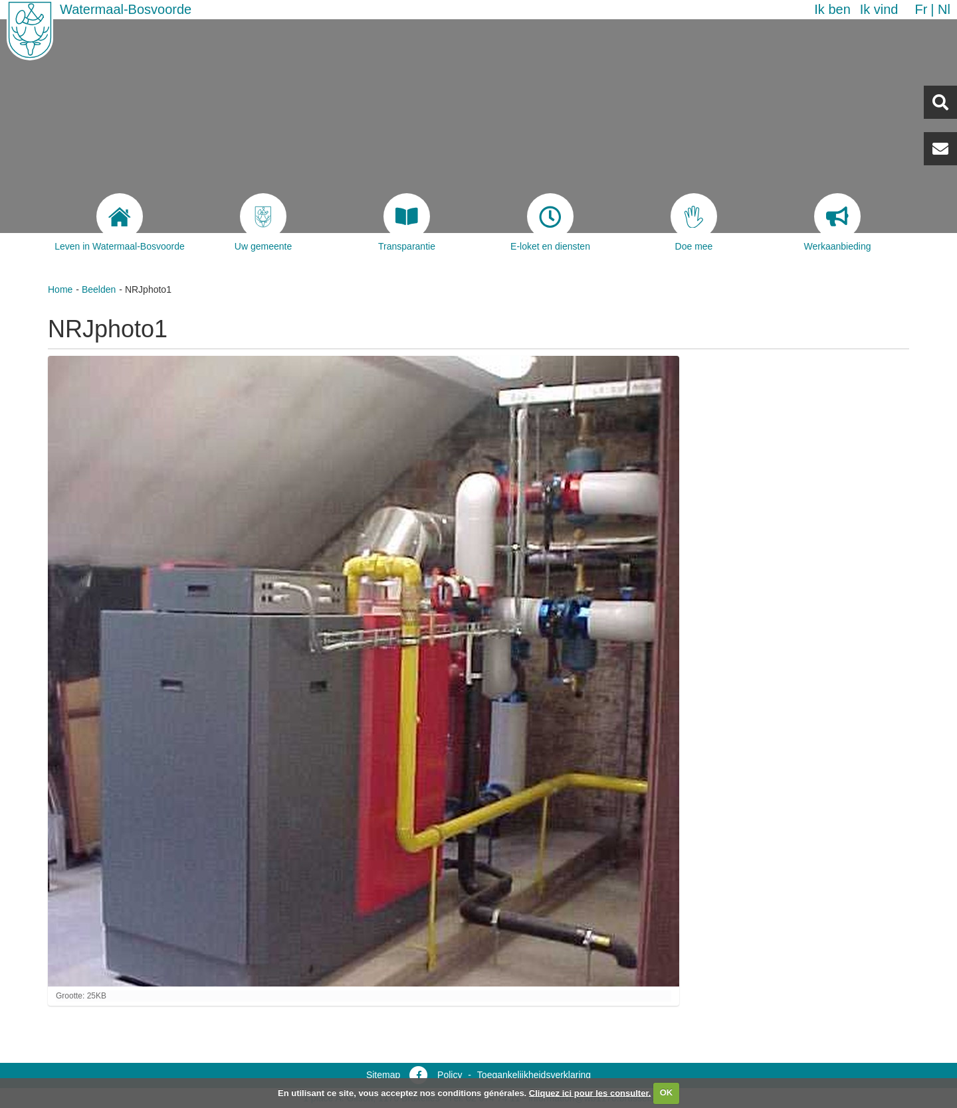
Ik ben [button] (832, 9)
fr (920, 9)
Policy (449, 1074)
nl (944, 9)
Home (60, 289)
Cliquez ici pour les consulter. (590, 1092)
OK (666, 1092)
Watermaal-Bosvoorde (125, 9)
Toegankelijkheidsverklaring (534, 1074)
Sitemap (383, 1074)
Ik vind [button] (879, 9)
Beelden (99, 289)
